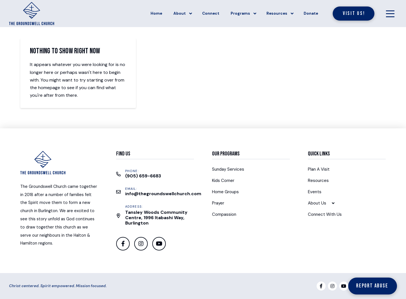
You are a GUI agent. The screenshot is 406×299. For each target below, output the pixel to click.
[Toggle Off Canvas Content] (390, 13)
